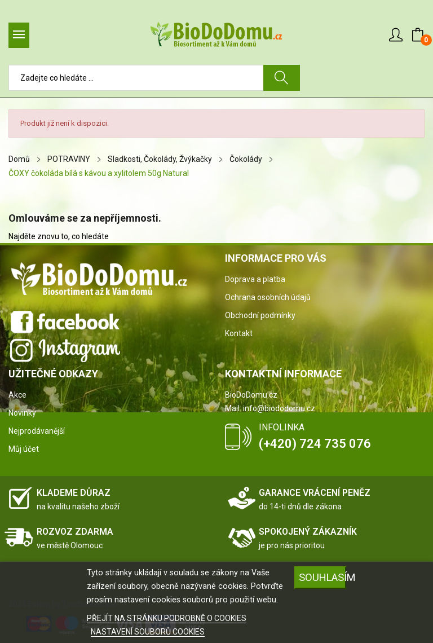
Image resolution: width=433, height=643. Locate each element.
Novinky (22, 412)
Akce (17, 394)
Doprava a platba (255, 279)
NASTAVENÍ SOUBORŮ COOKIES (148, 631)
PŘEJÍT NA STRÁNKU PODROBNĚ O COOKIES (166, 618)
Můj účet (23, 448)
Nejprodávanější (36, 430)
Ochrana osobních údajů (268, 297)
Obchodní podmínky (260, 315)
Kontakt (239, 333)
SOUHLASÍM (322, 577)
